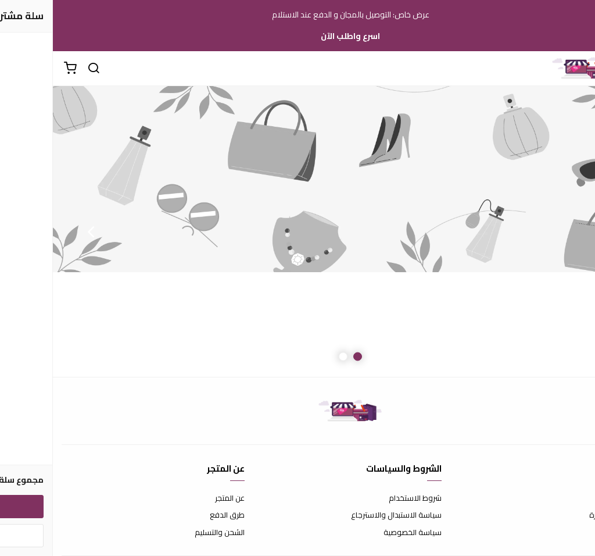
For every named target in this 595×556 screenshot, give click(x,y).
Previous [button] (557, 231)
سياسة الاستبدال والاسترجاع (343, 515)
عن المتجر (177, 498)
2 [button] (290, 356)
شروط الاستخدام (362, 498)
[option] (297, 231)
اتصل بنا (574, 498)
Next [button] (37, 231)
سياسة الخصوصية (360, 533)
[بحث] (40, 68)
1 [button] (304, 356)
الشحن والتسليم (167, 533)
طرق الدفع (174, 515)
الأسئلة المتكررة (561, 515)
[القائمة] (577, 68)
